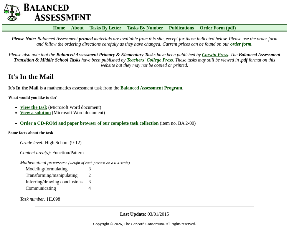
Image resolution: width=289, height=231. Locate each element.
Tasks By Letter (105, 27)
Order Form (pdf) (218, 27)
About (77, 27)
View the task (33, 107)
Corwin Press (215, 54)
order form (241, 43)
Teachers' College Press (150, 59)
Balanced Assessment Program (151, 87)
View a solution (35, 112)
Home (59, 27)
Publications (181, 27)
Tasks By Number (145, 27)
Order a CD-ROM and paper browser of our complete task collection (89, 123)
